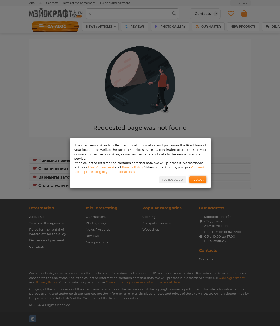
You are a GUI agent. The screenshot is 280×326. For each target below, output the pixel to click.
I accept (198, 179)
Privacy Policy (132, 167)
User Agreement (101, 167)
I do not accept (172, 179)
